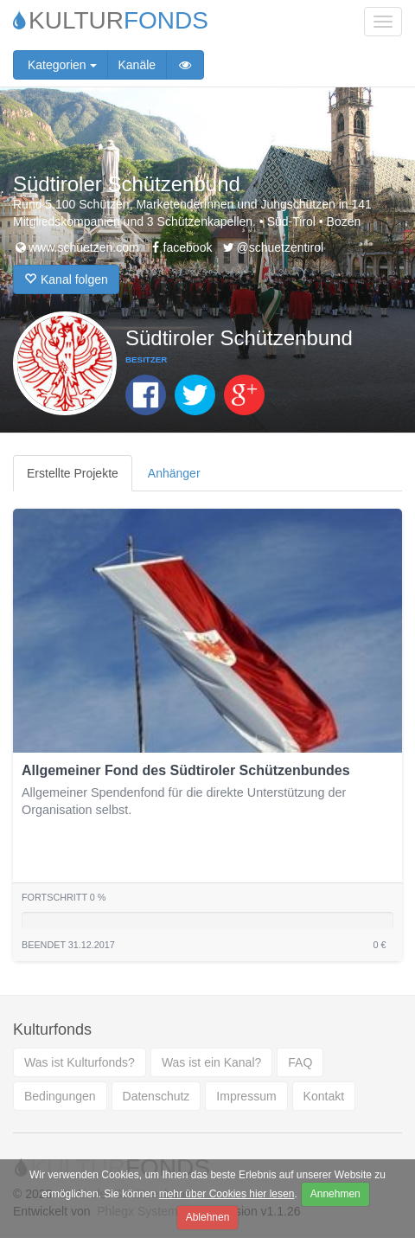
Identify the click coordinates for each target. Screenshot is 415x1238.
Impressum (246, 1096)
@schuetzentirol (271, 247)
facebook (180, 247)
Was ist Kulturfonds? (79, 1062)
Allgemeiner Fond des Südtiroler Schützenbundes (186, 770)
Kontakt (323, 1096)
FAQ (300, 1062)
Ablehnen (208, 1217)
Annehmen (335, 1194)
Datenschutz (156, 1096)
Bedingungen (60, 1096)
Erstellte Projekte (72, 473)
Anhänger (174, 473)
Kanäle (137, 65)
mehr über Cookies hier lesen (227, 1194)
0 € (379, 945)
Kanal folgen (66, 279)
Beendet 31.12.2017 (68, 945)
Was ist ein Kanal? (211, 1062)
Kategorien (60, 65)
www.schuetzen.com (76, 247)
